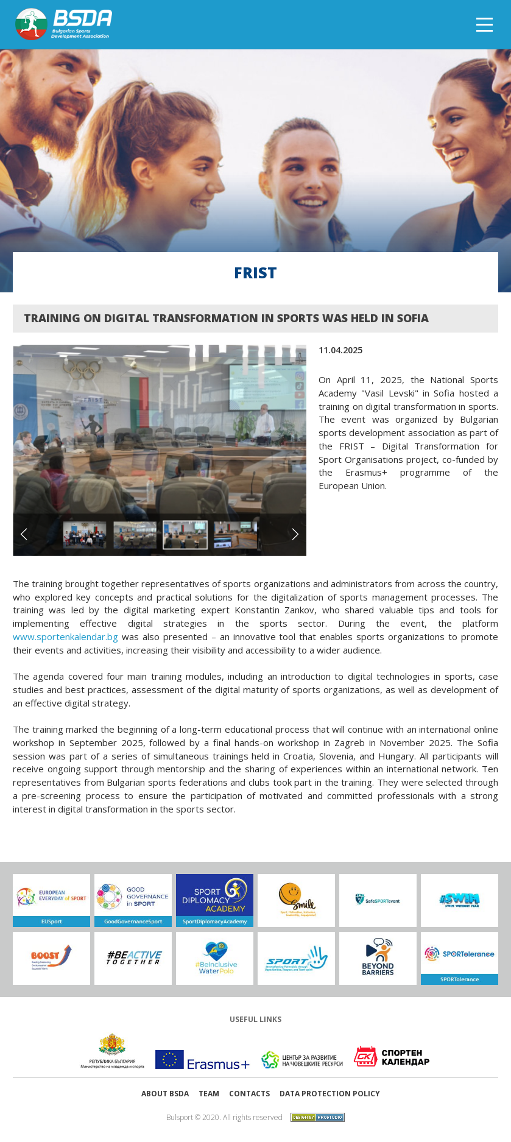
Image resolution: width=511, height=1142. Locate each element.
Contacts (249, 1093)
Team (209, 1093)
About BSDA (165, 1093)
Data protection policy (330, 1093)
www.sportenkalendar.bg (65, 636)
